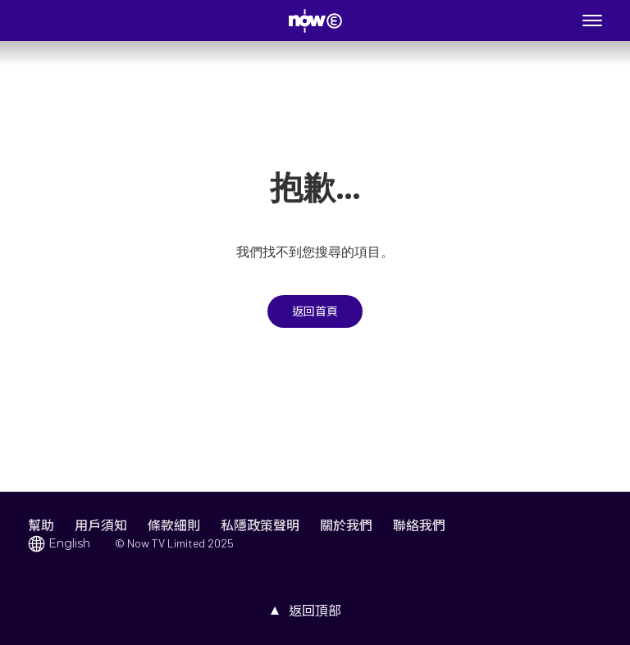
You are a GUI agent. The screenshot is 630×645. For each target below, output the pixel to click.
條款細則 (174, 525)
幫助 (41, 525)
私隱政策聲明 (260, 525)
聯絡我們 (419, 525)
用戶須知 (101, 525)
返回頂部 (315, 610)
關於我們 (346, 525)
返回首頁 (315, 311)
